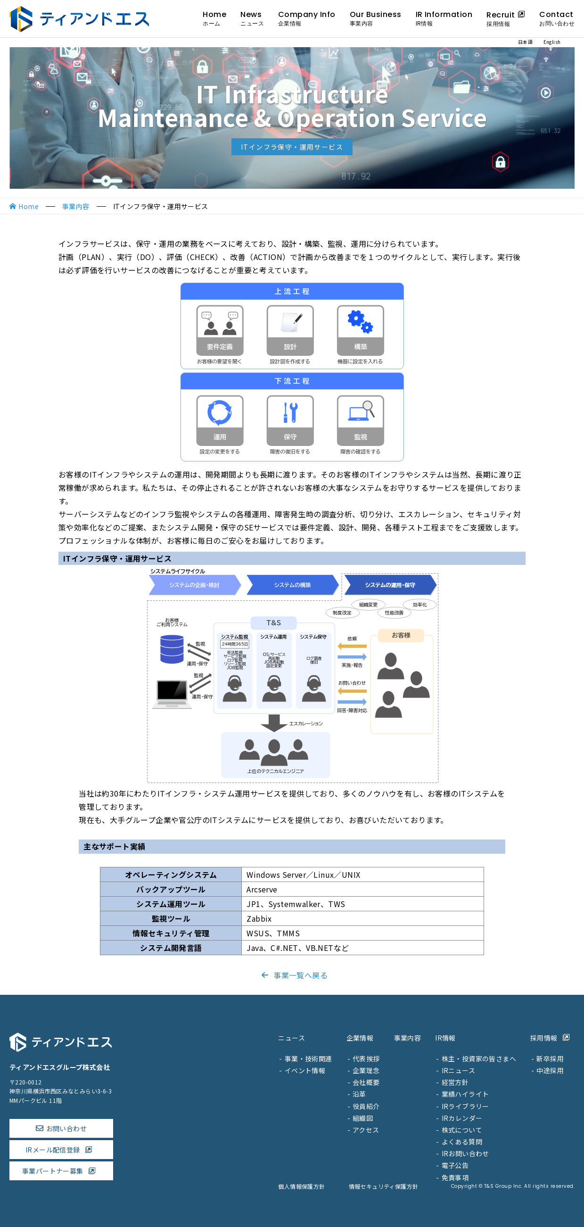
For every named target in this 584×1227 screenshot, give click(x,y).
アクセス (366, 1130)
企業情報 (360, 1037)
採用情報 (552, 1037)
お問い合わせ (66, 1128)
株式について (462, 1130)
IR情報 (445, 1037)
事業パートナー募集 (61, 1170)
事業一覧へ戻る (292, 975)
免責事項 (455, 1177)
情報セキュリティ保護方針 (384, 1186)
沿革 (359, 1094)
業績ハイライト (465, 1094)
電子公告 (455, 1165)
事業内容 (76, 206)
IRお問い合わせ (465, 1153)
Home (28, 206)
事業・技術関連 (308, 1058)
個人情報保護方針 (301, 1186)
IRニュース (458, 1070)
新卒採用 (550, 1058)
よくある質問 (462, 1141)
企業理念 (366, 1070)
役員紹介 (366, 1106)
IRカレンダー (462, 1118)
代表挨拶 (366, 1058)
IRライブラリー (465, 1106)
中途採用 (550, 1070)
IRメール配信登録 (61, 1149)
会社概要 (366, 1082)
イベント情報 (305, 1070)
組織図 (363, 1118)
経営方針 (455, 1082)
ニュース (291, 1037)
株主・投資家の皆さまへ (479, 1058)
